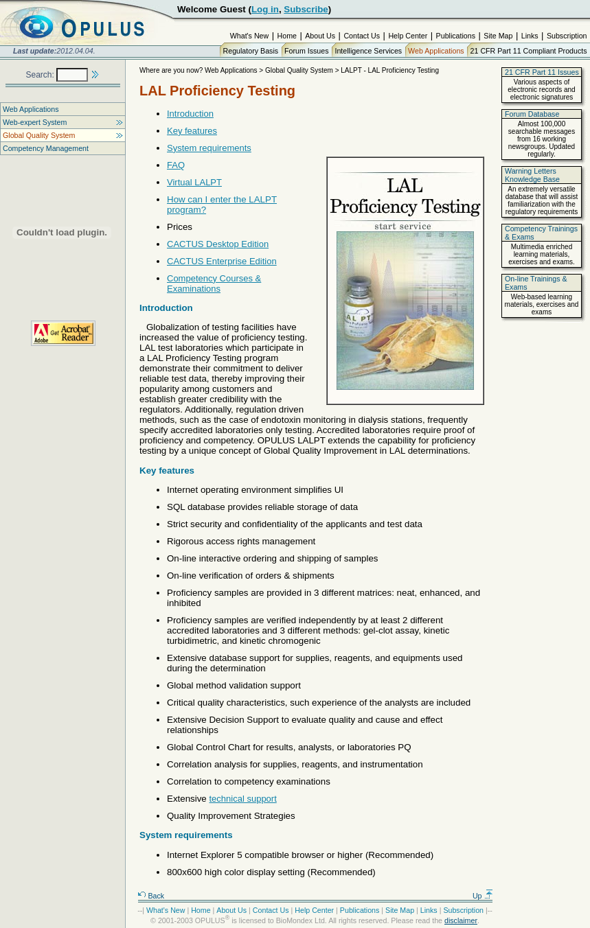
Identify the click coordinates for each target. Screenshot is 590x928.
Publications (455, 36)
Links (529, 36)
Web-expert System (35, 122)
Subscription (567, 36)
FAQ (176, 165)
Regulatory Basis (251, 51)
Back (151, 896)
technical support (243, 798)
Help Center (407, 36)
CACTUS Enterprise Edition (222, 261)
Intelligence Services (368, 51)
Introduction (190, 113)
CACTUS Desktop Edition (218, 244)
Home (287, 36)
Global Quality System (39, 135)
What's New (249, 36)
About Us (320, 36)
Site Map (498, 36)
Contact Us (361, 36)
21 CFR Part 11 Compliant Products (528, 51)
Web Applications (436, 51)
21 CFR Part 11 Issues (542, 72)
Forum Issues (306, 51)
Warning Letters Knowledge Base (532, 175)
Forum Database (532, 114)
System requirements (209, 148)
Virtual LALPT (194, 182)
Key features (192, 131)
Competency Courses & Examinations (214, 283)
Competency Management (46, 148)
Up (483, 896)
